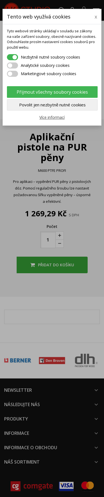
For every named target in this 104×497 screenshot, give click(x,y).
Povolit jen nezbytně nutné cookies (52, 104)
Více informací (52, 117)
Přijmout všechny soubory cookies (52, 92)
